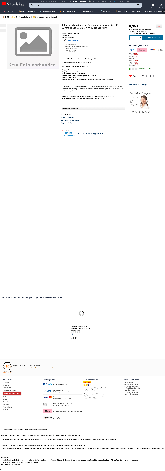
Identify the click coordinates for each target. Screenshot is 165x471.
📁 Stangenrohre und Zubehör (45, 17)
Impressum (6, 385)
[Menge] (135, 38)
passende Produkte (67, 118)
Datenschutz (7, 388)
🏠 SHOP (5, 17)
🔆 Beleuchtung (121, 11)
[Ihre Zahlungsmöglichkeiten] (159, 26)
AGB (4, 396)
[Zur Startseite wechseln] (13, 6)
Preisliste (6, 404)
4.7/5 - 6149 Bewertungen (100, 1)
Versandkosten (8, 407)
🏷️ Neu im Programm (27, 11)
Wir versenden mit (90, 380)
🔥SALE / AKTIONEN (67, 11)
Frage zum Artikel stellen (69, 123)
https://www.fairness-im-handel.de (42, 368)
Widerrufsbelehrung (9, 390)
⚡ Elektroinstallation (88, 11)
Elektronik (136, 11)
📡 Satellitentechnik (47, 11)
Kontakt (5, 399)
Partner (5, 410)
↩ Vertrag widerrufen (12, 393)
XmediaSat (7, 380)
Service (5, 402)
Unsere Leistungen (131, 380)
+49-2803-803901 (79, 1)
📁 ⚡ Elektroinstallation (21, 17)
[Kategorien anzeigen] (138, 6)
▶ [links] (162, 11)
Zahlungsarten (49, 380)
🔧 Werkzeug (105, 11)
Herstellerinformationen (70, 109)
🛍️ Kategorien (8, 11)
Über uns (6, 382)
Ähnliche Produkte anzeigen (70, 120)
